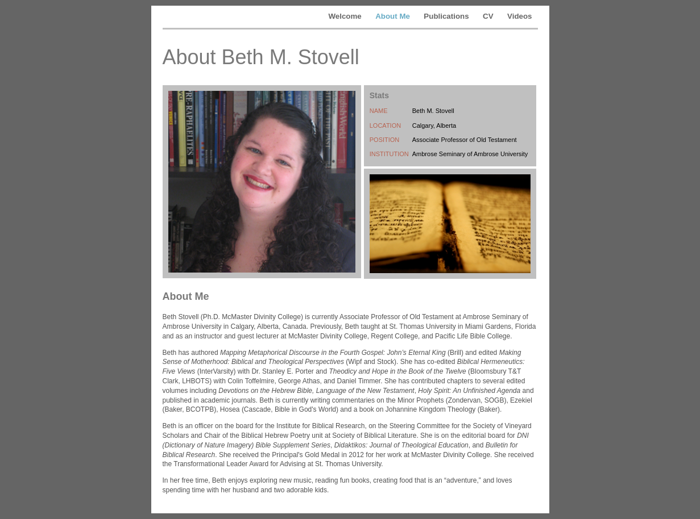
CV (488, 16)
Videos (519, 16)
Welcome (344, 16)
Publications (446, 16)
